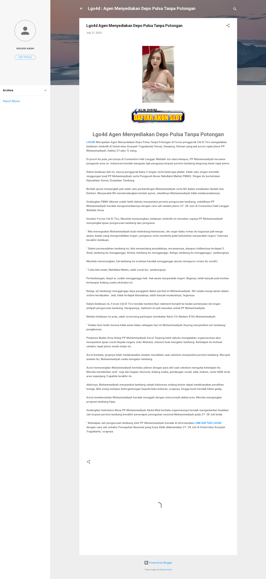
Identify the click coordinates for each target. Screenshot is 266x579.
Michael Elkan (166, 570)
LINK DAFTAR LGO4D (208, 423)
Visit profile (25, 57)
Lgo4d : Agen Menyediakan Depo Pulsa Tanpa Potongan (141, 8)
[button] (228, 26)
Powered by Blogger (158, 562)
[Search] (235, 9)
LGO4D (90, 142)
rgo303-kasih (25, 48)
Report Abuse (11, 101)
